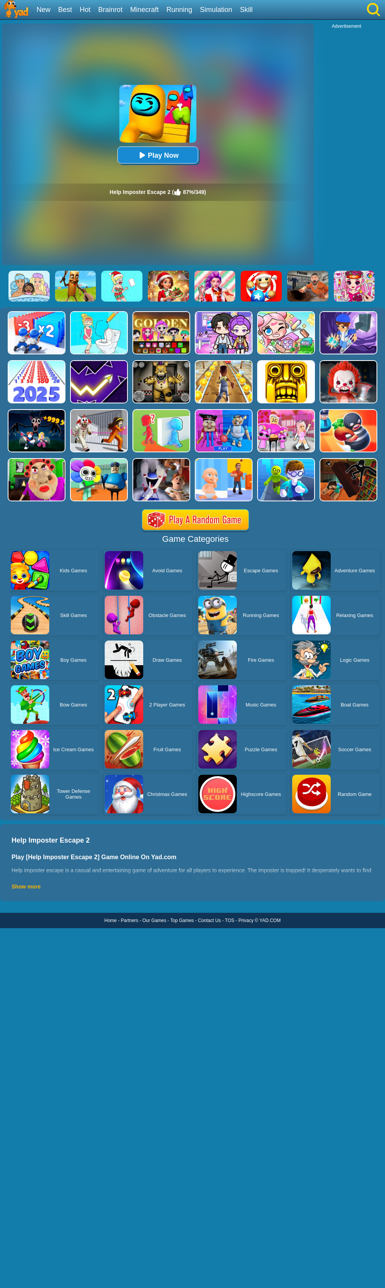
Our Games (154, 920)
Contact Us (209, 920)
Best (65, 9)
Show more (26, 886)
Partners (129, 920)
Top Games (182, 920)
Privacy (245, 920)
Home (110, 920)
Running (179, 9)
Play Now (158, 155)
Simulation (216, 9)
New (43, 9)
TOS (229, 920)
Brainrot (110, 9)
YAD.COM (270, 920)
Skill (246, 9)
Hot (85, 9)
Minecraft (144, 9)
